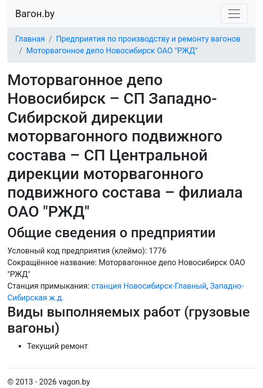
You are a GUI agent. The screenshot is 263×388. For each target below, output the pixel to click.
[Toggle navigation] (234, 13)
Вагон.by (34, 14)
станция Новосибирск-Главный (149, 286)
